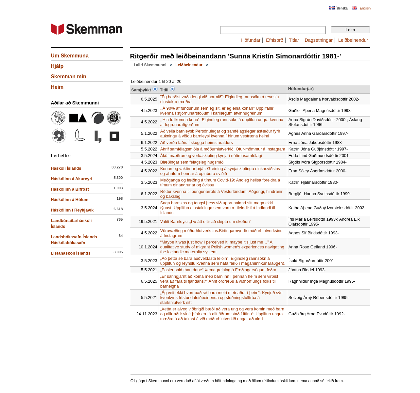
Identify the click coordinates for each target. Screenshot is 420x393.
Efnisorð (274, 40)
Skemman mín (68, 76)
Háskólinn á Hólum (69, 199)
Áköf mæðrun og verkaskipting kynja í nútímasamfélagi (211, 155)
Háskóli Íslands (66, 168)
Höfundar (250, 40)
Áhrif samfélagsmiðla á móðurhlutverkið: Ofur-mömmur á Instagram (222, 149)
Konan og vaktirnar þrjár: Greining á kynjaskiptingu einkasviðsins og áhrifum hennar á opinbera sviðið (220, 171)
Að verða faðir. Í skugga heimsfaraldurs (196, 142)
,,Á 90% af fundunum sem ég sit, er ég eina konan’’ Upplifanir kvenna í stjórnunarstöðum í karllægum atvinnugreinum (216, 111)
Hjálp (57, 66)
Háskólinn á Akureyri (71, 178)
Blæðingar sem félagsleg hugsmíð (191, 162)
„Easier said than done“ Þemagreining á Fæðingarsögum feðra (218, 269)
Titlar (294, 40)
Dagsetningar (319, 40)
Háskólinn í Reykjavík (72, 210)
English (365, 8)
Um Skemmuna (70, 55)
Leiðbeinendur (353, 40)
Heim (57, 87)
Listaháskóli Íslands (71, 253)
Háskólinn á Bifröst (70, 189)
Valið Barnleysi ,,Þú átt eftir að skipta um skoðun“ (205, 221)
